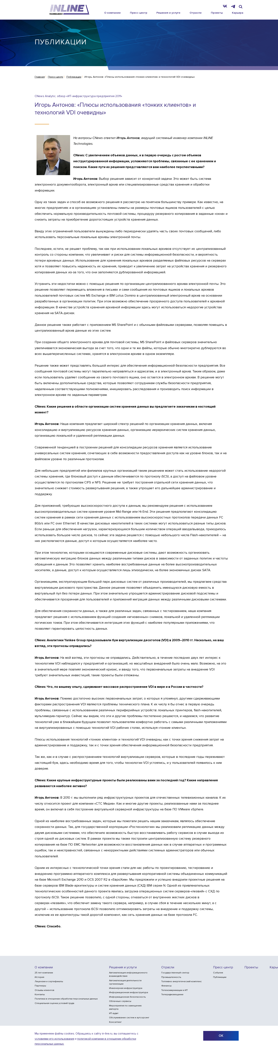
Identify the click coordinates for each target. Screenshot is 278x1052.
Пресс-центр (138, 12)
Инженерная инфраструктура (125, 988)
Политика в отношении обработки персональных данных (66, 998)
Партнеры (40, 985)
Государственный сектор (175, 972)
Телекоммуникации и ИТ (174, 990)
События (218, 972)
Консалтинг (115, 1022)
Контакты (40, 994)
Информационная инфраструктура (128, 992)
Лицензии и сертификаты (49, 981)
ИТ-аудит (113, 1013)
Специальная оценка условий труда (54, 1003)
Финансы (166, 985)
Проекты (217, 12)
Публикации (219, 977)
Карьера (237, 12)
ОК (221, 1036)
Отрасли (196, 12)
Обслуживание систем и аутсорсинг (129, 1017)
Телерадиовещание (172, 994)
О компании (112, 12)
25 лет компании (44, 972)
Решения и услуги (168, 12)
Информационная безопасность (127, 997)
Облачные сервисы (120, 1001)
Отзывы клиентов (44, 990)
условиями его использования (54, 1039)
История (39, 977)
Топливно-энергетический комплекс (181, 981)
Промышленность (171, 977)
